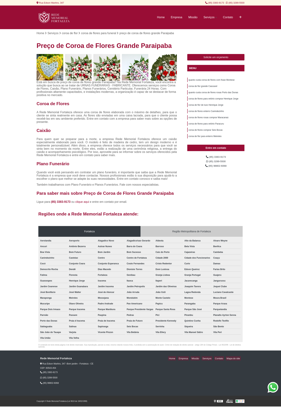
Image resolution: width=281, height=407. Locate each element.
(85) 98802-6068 (215, 173)
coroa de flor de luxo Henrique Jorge (206, 108)
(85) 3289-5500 (235, 2)
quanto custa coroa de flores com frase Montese (212, 81)
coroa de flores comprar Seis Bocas (206, 135)
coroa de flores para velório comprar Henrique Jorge (213, 101)
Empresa (176, 17)
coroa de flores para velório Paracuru (206, 128)
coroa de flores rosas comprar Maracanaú (208, 121)
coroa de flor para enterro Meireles (205, 142)
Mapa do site (234, 358)
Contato (228, 17)
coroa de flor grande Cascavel (203, 87)
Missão (192, 17)
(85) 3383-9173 (214, 2)
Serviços (209, 17)
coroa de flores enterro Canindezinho (206, 115)
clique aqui (82, 202)
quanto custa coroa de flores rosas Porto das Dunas (213, 94)
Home (161, 17)
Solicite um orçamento (215, 57)
